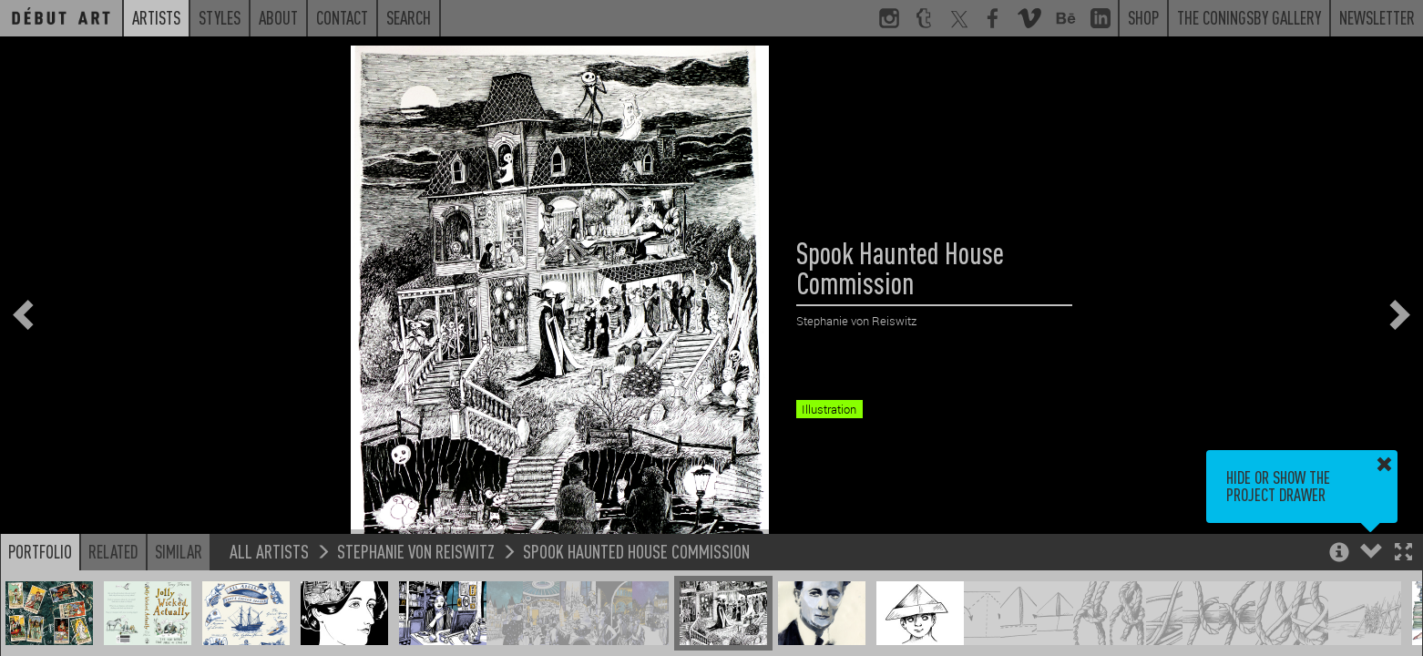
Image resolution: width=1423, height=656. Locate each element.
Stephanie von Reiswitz (416, 550)
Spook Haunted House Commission (636, 550)
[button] (1403, 553)
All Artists (269, 550)
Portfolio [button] (40, 551)
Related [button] (113, 551)
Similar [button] (178, 551)
